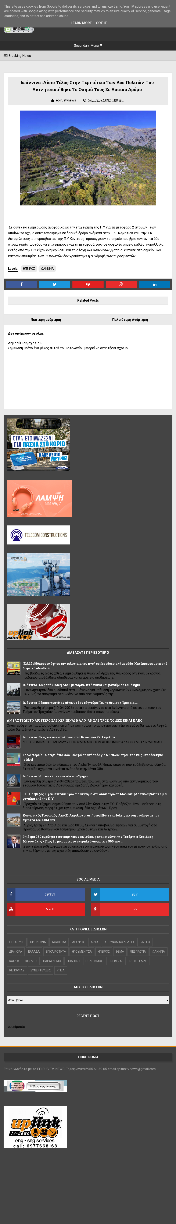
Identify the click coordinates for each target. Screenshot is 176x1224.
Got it (101, 23)
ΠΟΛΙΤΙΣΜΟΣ (94, 961)
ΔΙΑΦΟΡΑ (15, 951)
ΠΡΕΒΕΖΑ (115, 961)
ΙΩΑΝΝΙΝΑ (47, 268)
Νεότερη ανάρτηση (46, 320)
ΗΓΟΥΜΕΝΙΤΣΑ (82, 951)
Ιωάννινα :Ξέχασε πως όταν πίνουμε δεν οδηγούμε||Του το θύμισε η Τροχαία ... (80, 703)
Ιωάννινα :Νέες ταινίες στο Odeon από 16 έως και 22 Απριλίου (69, 737)
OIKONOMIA (38, 942)
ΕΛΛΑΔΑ (34, 951)
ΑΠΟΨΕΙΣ (78, 942)
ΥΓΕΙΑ (61, 970)
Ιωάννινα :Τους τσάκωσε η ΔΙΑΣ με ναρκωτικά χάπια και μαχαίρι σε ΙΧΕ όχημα (81, 685)
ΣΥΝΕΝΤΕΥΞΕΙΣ (40, 970)
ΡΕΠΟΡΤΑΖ (17, 970)
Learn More (81, 23)
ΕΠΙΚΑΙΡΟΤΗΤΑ (56, 951)
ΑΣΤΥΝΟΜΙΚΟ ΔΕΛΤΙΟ (119, 942)
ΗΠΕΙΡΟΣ (29, 268)
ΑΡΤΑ (94, 942)
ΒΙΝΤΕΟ (145, 942)
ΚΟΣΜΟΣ (31, 961)
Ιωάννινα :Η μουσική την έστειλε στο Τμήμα (55, 776)
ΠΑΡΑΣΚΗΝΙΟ (52, 961)
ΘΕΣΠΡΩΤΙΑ (138, 951)
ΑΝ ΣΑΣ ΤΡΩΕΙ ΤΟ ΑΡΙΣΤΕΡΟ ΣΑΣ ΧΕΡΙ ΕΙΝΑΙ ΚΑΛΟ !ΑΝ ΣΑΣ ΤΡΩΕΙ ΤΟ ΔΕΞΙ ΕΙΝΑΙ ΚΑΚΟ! (75, 720)
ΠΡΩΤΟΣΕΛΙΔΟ (137, 961)
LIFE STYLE (16, 942)
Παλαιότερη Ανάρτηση (130, 320)
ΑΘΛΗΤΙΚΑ (59, 942)
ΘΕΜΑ (120, 951)
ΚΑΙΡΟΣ (14, 961)
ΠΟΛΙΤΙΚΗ (73, 961)
